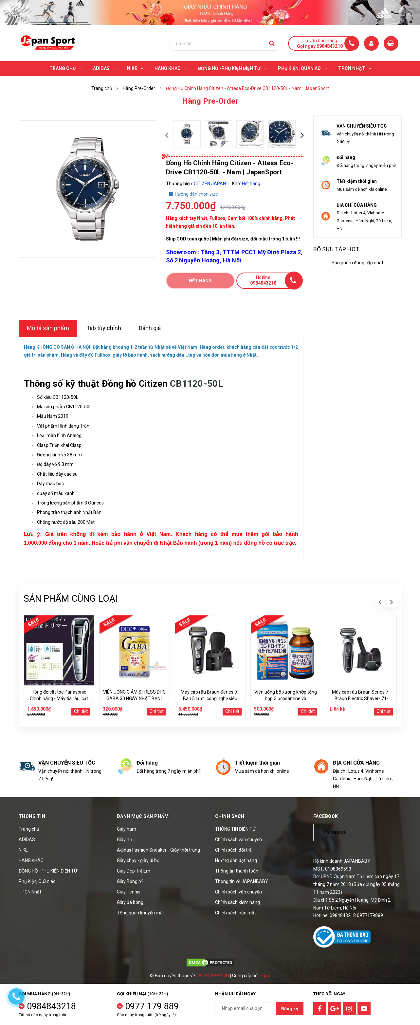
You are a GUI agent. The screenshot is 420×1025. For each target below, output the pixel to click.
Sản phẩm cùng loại (71, 598)
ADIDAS (27, 839)
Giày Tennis (128, 891)
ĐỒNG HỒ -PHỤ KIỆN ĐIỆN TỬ (48, 871)
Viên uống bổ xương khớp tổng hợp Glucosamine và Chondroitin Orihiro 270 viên (285, 698)
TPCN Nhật (30, 891)
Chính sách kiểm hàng (237, 902)
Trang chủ (29, 829)
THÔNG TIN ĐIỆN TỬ (235, 829)
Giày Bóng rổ (130, 881)
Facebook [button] (325, 816)
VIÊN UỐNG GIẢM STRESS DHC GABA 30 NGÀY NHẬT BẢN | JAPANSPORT (134, 698)
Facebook (334, 832)
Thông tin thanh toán (236, 871)
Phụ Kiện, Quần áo (37, 881)
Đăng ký (289, 1008)
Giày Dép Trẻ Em (133, 871)
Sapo (265, 975)
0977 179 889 (152, 1006)
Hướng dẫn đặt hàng (236, 860)
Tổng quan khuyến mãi (140, 912)
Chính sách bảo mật (235, 912)
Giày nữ (124, 839)
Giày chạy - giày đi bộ (138, 860)
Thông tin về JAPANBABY (241, 881)
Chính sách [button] (230, 816)
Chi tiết (81, 711)
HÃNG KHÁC (31, 860)
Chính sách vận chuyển (238, 839)
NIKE (23, 850)
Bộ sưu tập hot (336, 249)
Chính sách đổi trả (233, 850)
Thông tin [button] (32, 816)
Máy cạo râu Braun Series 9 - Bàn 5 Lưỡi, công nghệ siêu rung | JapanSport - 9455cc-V (210, 698)
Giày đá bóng (130, 902)
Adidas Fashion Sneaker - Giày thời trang (158, 850)
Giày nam (126, 829)
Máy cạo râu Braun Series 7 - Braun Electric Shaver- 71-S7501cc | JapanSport (361, 698)
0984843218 (51, 1006)
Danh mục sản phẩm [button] (143, 816)
